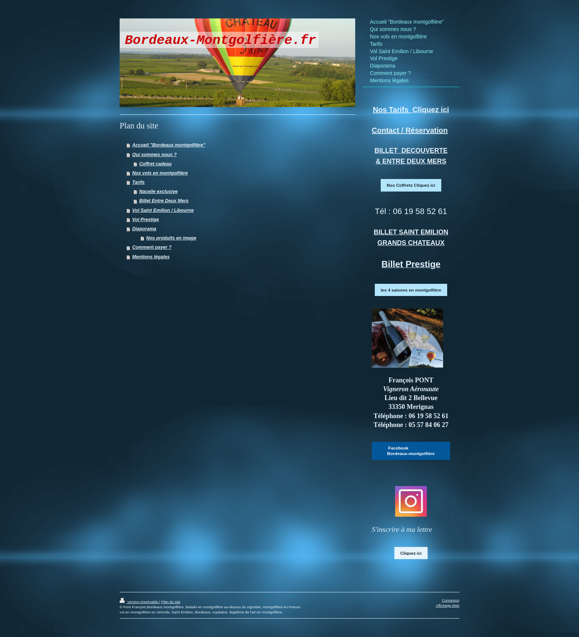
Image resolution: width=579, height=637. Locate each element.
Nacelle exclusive (158, 191)
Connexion (450, 600)
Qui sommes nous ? (154, 154)
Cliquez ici (411, 553)
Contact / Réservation (410, 130)
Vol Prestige (145, 219)
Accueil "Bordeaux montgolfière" (168, 145)
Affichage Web (447, 605)
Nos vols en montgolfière (160, 173)
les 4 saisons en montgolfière (411, 289)
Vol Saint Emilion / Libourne (163, 210)
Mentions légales (150, 256)
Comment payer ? (151, 247)
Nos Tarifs (392, 110)
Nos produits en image (171, 238)
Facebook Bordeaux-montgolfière (411, 450)
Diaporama (144, 228)
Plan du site (171, 602)
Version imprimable (139, 602)
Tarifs (138, 182)
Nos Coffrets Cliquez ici (411, 185)
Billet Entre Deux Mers (164, 200)
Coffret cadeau (155, 163)
